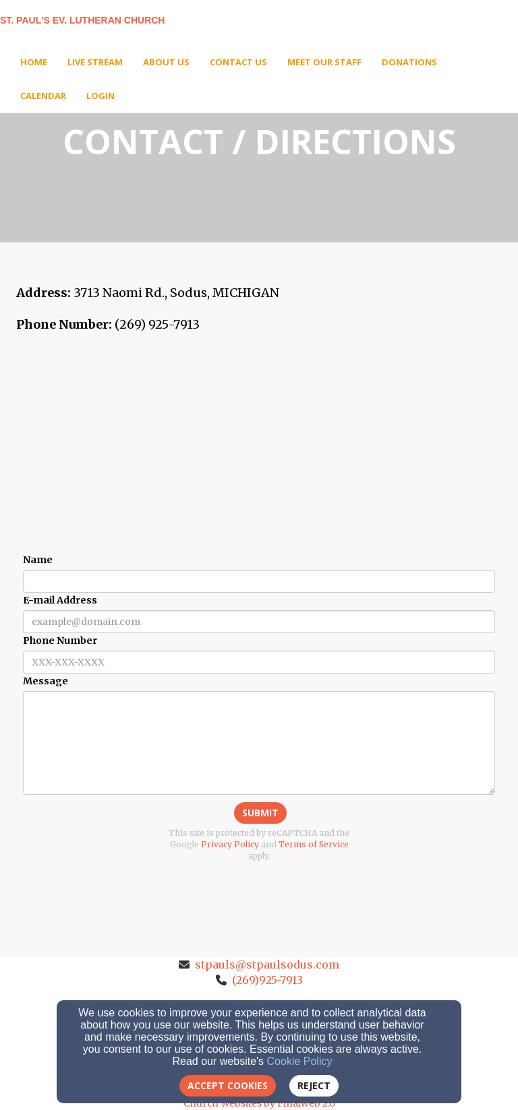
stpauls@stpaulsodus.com (267, 964)
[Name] (259, 581)
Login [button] (100, 96)
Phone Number (60, 640)
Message (45, 681)
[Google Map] (259, 445)
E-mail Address (60, 600)
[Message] (259, 743)
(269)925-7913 (267, 980)
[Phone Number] (259, 662)
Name (38, 560)
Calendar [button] (43, 96)
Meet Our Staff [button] (324, 62)
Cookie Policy (300, 1061)
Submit (260, 812)
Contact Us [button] (238, 62)
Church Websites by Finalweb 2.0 (259, 1103)
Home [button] (33, 62)
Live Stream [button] (95, 62)
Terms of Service (314, 844)
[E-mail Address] (259, 621)
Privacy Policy (230, 844)
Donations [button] (409, 62)
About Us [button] (166, 62)
